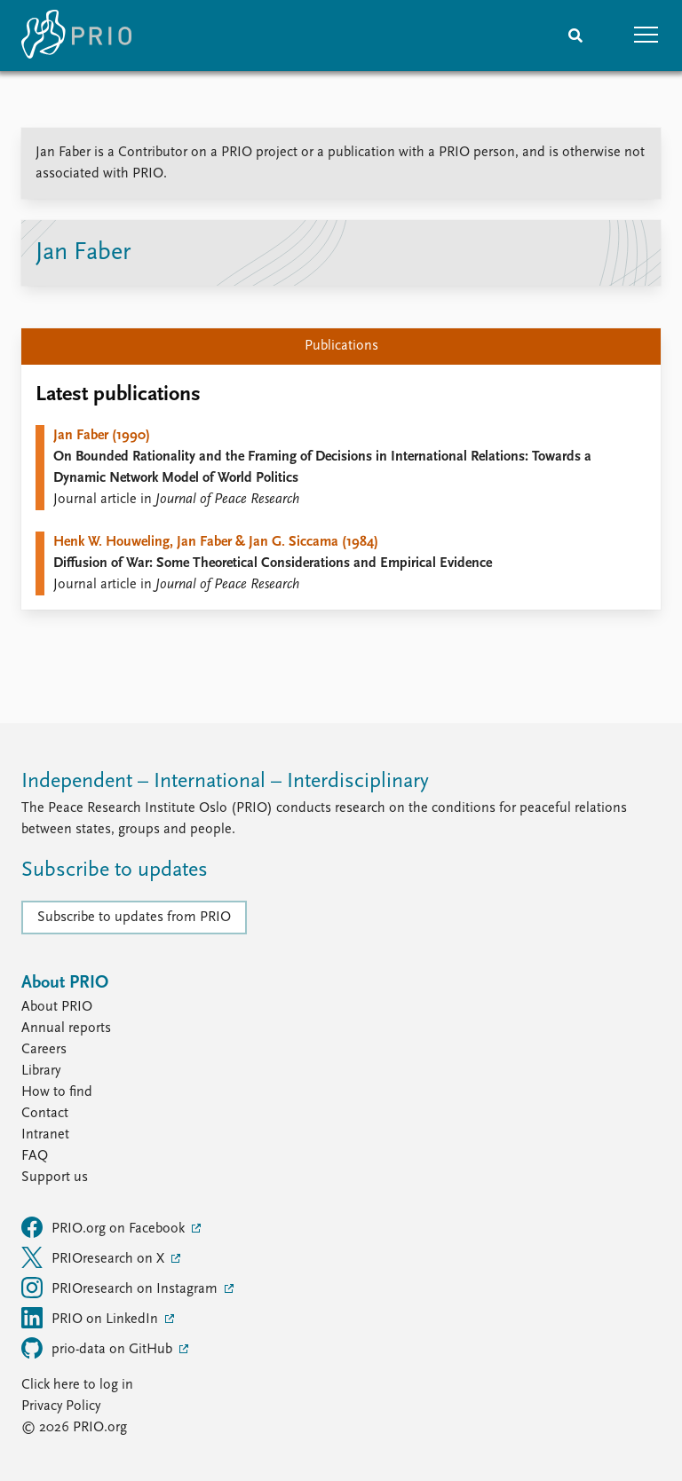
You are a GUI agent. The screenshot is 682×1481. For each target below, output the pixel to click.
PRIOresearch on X (94, 1257)
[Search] (575, 35)
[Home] (76, 35)
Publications (341, 346)
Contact (44, 1114)
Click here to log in (77, 1385)
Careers (44, 1050)
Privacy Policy (60, 1406)
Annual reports (66, 1028)
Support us (54, 1177)
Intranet (45, 1135)
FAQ (34, 1156)
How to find (56, 1092)
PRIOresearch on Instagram (121, 1287)
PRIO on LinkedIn (91, 1317)
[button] (646, 35)
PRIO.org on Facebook (104, 1227)
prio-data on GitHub (98, 1348)
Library (40, 1071)
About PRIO (56, 1007)
